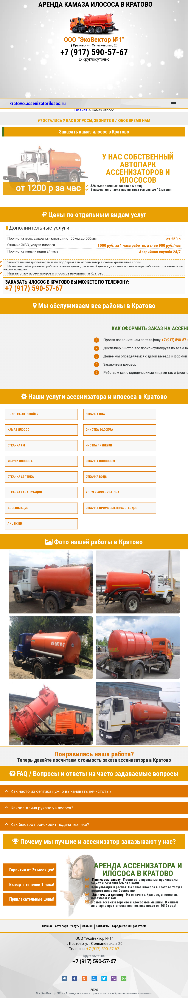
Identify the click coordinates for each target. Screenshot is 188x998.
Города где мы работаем (129, 926)
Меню (174, 101)
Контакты (103, 926)
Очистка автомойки (23, 414)
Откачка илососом (100, 461)
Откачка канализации (25, 492)
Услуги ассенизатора (102, 492)
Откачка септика (21, 476)
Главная (47, 926)
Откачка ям (16, 445)
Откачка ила (95, 414)
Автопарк (61, 926)
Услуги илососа (20, 461)
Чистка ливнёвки (99, 445)
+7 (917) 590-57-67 (94, 52)
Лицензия (15, 523)
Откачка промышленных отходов (111, 508)
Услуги (74, 926)
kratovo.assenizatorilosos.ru (37, 103)
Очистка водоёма (99, 430)
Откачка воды (96, 476)
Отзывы (87, 926)
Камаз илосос (19, 430)
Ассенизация (18, 508)
